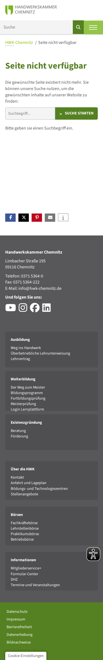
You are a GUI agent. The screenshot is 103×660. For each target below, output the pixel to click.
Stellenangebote (24, 494)
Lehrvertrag (20, 359)
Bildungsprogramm (27, 393)
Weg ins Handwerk (26, 348)
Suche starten (79, 113)
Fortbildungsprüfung (28, 398)
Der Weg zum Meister (28, 387)
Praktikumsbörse (25, 534)
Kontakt (17, 477)
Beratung (18, 431)
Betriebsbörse (22, 539)
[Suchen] (78, 27)
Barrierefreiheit (19, 627)
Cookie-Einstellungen (26, 656)
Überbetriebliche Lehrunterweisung (40, 353)
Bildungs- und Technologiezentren (39, 489)
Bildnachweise (19, 642)
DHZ (14, 579)
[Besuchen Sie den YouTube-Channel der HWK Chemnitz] (12, 310)
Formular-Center (24, 574)
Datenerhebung (19, 634)
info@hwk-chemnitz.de (40, 288)
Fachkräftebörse (24, 523)
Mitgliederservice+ (26, 568)
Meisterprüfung (23, 404)
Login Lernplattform (27, 409)
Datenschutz (17, 611)
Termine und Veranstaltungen (35, 585)
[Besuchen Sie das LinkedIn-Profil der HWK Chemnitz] (48, 310)
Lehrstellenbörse (25, 528)
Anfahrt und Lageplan (28, 483)
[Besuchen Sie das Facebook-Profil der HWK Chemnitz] (36, 310)
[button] (10, 218)
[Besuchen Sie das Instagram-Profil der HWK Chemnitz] (24, 310)
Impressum (16, 619)
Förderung (19, 436)
